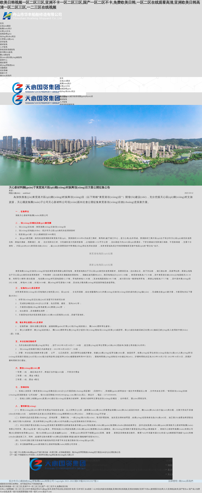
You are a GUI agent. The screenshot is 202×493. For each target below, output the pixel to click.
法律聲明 (172, 481)
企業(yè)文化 (5, 31)
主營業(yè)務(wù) (7, 39)
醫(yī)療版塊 (5, 55)
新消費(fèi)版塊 (6, 52)
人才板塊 (3, 47)
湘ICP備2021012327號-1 (86, 481)
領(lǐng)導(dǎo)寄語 (8, 36)
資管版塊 (3, 42)
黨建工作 (3, 73)
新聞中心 (3, 60)
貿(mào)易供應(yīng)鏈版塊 (11, 57)
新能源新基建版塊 (7, 49)
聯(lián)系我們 (5, 76)
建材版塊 (3, 44)
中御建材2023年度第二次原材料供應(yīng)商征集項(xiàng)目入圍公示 (46, 455)
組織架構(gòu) (5, 34)
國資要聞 (3, 63)
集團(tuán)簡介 (6, 28)
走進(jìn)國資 (5, 26)
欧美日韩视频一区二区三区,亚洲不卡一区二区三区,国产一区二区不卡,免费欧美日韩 (34, 486)
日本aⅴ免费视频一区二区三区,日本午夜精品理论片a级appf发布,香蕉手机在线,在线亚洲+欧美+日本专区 (42, 489)
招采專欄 (3, 70)
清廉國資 (3, 68)
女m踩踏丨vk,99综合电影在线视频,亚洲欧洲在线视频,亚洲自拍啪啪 (111, 489)
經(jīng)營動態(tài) (7, 65)
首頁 (2, 23)
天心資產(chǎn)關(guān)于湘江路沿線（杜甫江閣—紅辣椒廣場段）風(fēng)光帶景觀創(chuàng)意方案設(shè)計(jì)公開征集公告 (69, 452)
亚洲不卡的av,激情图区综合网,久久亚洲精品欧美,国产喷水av (163, 489)
